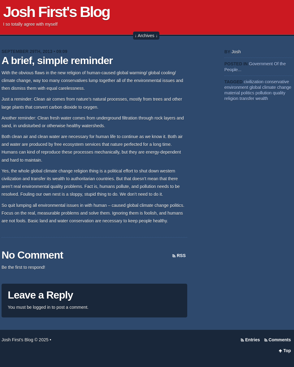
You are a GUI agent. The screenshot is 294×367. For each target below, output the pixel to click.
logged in (41, 307)
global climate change (270, 87)
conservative (277, 81)
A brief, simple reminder (57, 60)
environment (236, 87)
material (232, 92)
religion (231, 98)
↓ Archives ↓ (146, 35)
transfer (247, 98)
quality (279, 92)
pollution (263, 92)
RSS (181, 255)
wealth (261, 98)
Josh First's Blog (56, 11)
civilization (254, 81)
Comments (280, 339)
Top (287, 350)
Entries (252, 339)
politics (247, 92)
